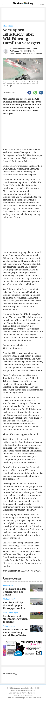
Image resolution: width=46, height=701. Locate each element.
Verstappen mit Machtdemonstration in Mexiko (15, 618)
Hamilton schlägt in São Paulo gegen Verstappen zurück (14, 605)
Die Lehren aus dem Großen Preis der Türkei (14, 591)
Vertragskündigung (29, 693)
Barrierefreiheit (15, 693)
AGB (12, 690)
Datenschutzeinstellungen (23, 695)
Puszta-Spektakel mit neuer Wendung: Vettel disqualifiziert (15, 632)
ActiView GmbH (35, 698)
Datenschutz (20, 690)
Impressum (30, 690)
